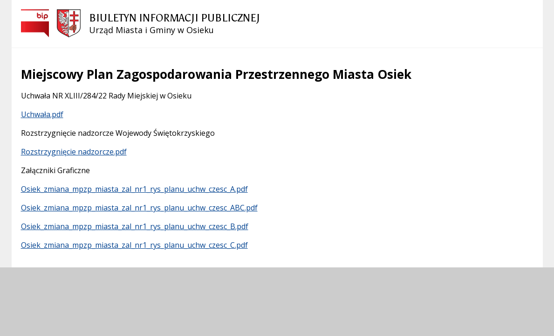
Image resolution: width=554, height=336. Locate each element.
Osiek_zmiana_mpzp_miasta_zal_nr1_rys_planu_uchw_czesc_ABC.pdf (139, 208)
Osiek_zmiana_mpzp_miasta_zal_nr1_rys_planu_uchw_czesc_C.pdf (134, 245)
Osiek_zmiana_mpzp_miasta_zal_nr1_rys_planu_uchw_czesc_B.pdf (134, 226)
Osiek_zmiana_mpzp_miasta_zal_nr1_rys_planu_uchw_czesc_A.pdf (134, 189)
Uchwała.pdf (42, 114)
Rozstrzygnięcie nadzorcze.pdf (74, 152)
